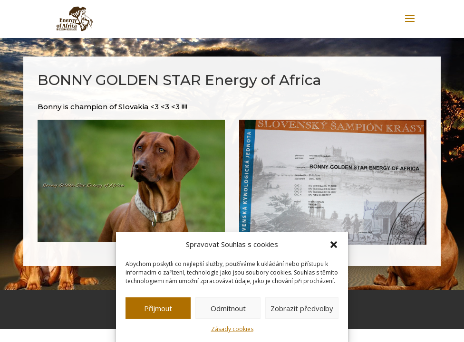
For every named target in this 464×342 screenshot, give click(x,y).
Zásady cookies (232, 329)
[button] (333, 244)
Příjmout (158, 308)
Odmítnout (228, 308)
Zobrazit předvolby (302, 308)
